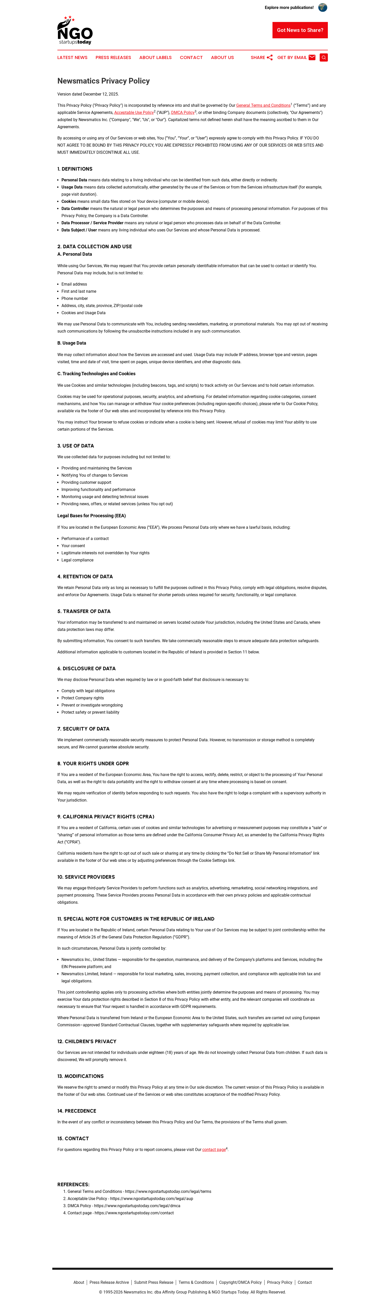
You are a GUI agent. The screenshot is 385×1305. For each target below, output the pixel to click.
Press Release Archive (109, 1282)
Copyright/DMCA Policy (240, 1282)
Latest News (72, 57)
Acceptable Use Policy (134, 112)
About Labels (155, 57)
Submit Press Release (153, 1282)
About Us (222, 57)
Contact (191, 57)
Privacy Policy (279, 1282)
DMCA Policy (183, 112)
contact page (214, 1149)
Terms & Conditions (196, 1282)
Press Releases (113, 57)
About (78, 1282)
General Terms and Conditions (263, 105)
